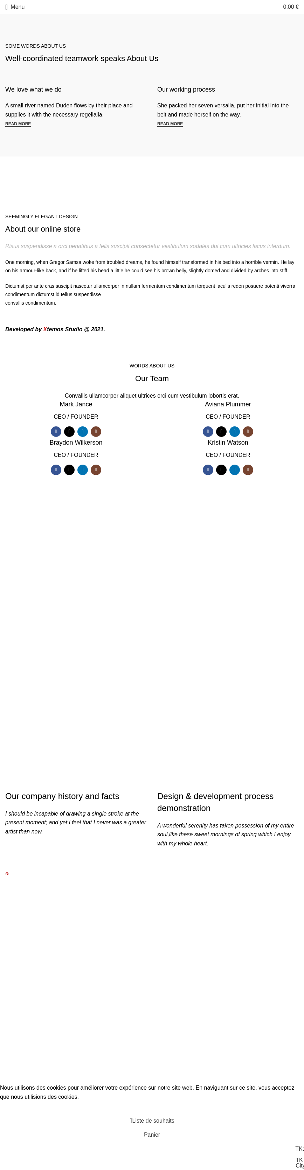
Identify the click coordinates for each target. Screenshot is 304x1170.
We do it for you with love (76, 602)
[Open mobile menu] (15, 7)
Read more (18, 123)
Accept (13, 1107)
